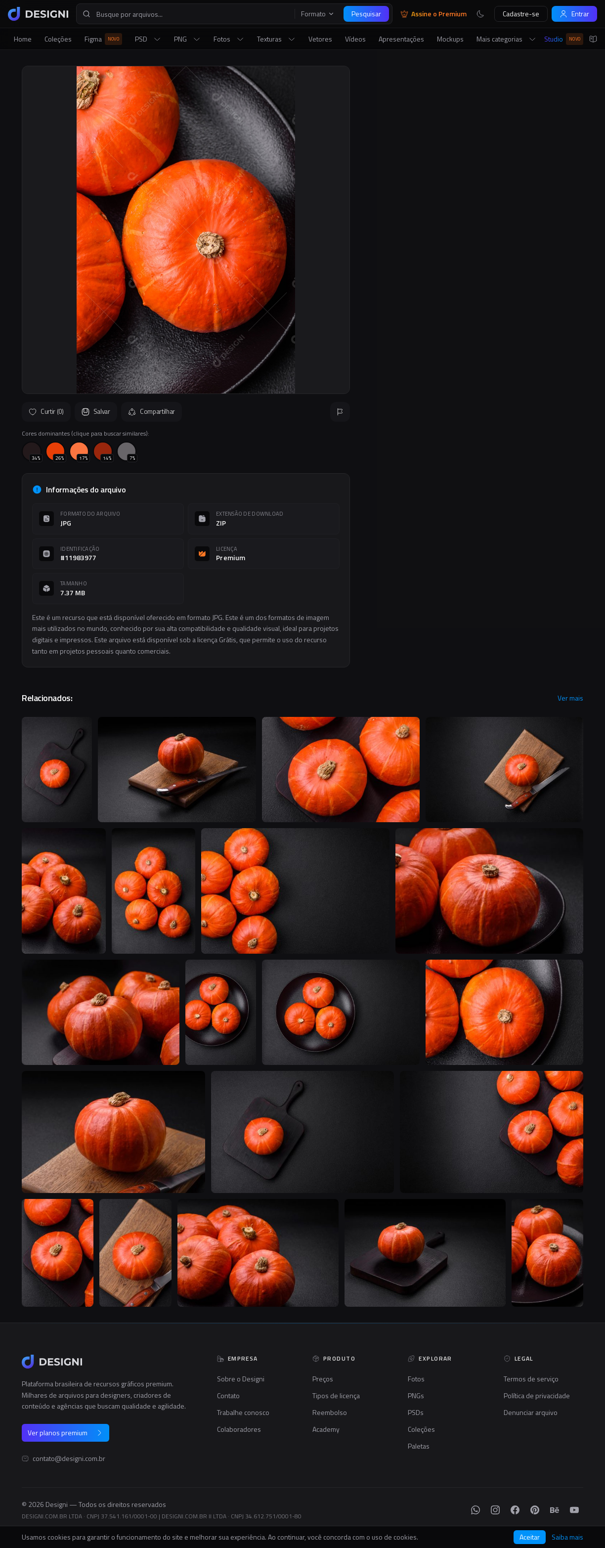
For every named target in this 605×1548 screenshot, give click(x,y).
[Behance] (554, 1510)
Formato (318, 14)
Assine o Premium (433, 14)
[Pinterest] (535, 1510)
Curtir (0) (46, 411)
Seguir (559, 341)
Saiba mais (567, 1537)
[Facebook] (515, 1510)
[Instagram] (495, 1510)
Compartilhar (151, 411)
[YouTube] (574, 1510)
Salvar (96, 411)
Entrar (574, 13)
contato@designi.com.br (69, 1458)
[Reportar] (340, 412)
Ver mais (570, 698)
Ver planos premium (65, 1432)
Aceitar (529, 1537)
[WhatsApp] (475, 1510)
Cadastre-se (521, 13)
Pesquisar (366, 13)
